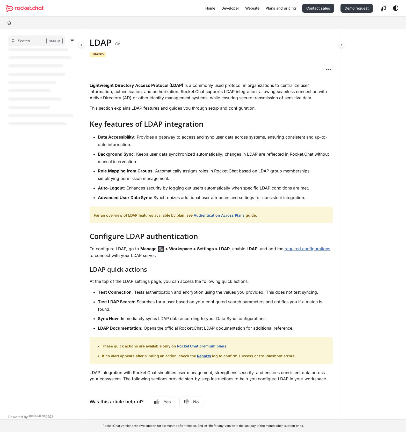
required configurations (307, 248)
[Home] (9, 22)
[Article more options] (328, 69)
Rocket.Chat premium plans (201, 346)
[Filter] (72, 40)
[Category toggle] (81, 45)
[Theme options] (396, 8)
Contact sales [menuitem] (318, 8)
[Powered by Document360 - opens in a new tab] (30, 416)
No (191, 401)
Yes (162, 401)
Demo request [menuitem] (357, 8)
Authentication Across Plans (219, 215)
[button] (25, 8)
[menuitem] (210, 8)
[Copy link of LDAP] (118, 43)
